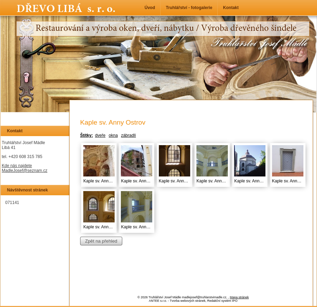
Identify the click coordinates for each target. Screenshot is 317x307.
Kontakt (231, 7)
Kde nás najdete (17, 165)
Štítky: (86, 135)
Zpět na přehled (101, 241)
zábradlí (128, 135)
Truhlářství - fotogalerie (189, 7)
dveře (100, 135)
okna (113, 135)
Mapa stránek (239, 297)
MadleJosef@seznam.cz (24, 170)
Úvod (150, 7)
